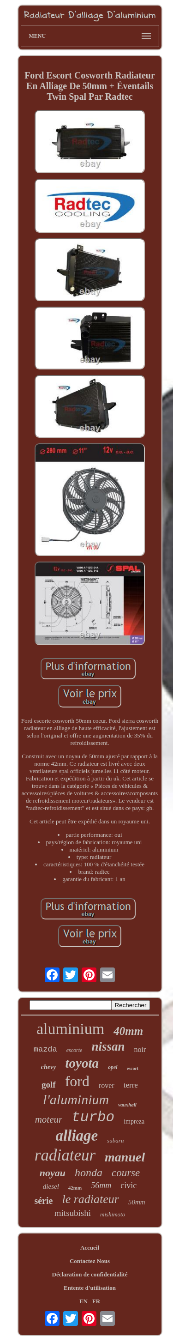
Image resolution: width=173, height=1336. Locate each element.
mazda (45, 1049)
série (43, 1201)
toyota (82, 1063)
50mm (136, 1202)
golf (49, 1084)
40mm (128, 1031)
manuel (125, 1157)
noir (140, 1049)
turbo (93, 1117)
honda (88, 1173)
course (126, 1173)
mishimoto (112, 1214)
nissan (108, 1046)
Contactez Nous (90, 1260)
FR (96, 1301)
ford (77, 1081)
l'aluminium (76, 1099)
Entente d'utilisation (90, 1287)
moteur (49, 1119)
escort (133, 1068)
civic (128, 1185)
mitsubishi (72, 1213)
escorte (74, 1050)
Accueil (89, 1247)
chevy (48, 1067)
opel (113, 1067)
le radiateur (90, 1199)
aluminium (70, 1028)
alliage (77, 1135)
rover (106, 1085)
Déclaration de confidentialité (90, 1274)
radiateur (65, 1155)
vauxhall (127, 1104)
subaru (115, 1140)
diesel (51, 1186)
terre (131, 1085)
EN (83, 1301)
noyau (53, 1173)
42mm (75, 1188)
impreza (134, 1121)
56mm (101, 1185)
